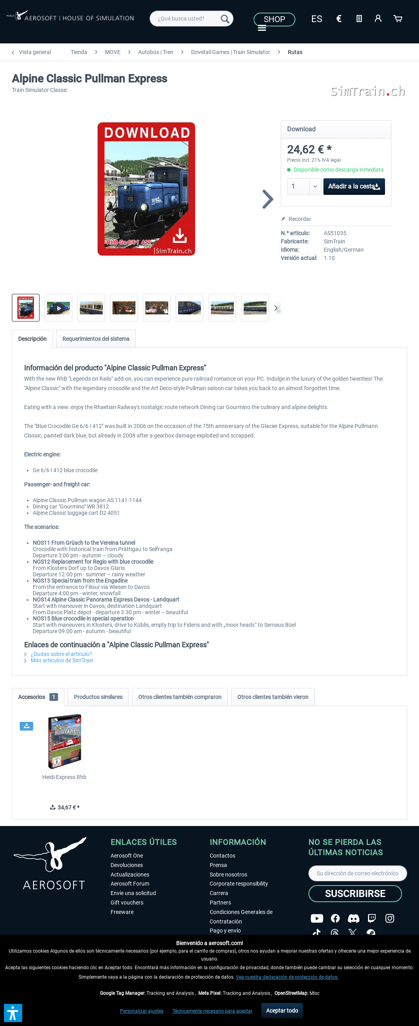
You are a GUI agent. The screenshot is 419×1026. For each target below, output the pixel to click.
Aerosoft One (127, 855)
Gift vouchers (127, 902)
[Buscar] (225, 18)
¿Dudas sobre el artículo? (58, 654)
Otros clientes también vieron (272, 697)
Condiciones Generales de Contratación (241, 917)
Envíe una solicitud (133, 893)
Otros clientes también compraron (180, 697)
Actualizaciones (130, 874)
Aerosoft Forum (130, 883)
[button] (13, 1013)
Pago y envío (225, 930)
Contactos (222, 855)
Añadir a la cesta (354, 185)
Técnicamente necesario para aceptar (212, 1011)
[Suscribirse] (355, 893)
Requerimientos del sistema (96, 339)
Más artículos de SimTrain (59, 660)
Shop (274, 19)
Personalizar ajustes (141, 1011)
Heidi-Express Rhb (64, 777)
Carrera (219, 893)
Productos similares (98, 697)
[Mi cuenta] (379, 18)
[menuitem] (191, 18)
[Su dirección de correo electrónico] (357, 873)
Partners (220, 902)
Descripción (32, 339)
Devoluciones (127, 865)
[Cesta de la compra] (398, 18)
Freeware (122, 912)
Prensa (218, 865)
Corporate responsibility (239, 883)
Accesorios (38, 697)
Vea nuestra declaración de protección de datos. (287, 977)
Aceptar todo (282, 1010)
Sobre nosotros (228, 874)
